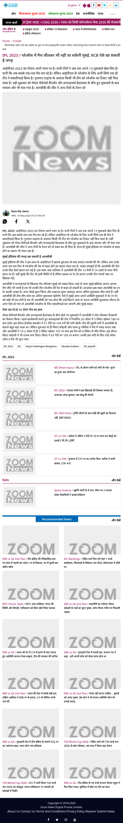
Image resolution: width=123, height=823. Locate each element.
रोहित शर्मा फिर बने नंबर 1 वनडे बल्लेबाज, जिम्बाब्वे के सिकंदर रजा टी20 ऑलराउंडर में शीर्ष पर (92, 563)
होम (14, 13)
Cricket (17, 41)
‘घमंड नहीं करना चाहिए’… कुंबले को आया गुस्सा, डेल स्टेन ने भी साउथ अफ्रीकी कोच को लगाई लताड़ (91, 697)
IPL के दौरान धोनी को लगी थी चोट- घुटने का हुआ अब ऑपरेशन (84, 370)
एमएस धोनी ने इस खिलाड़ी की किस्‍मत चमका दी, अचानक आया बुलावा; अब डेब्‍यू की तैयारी (83, 393)
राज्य (100, 13)
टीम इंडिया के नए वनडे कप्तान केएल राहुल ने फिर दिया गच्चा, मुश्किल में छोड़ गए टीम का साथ (92, 785)
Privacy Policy (75, 811)
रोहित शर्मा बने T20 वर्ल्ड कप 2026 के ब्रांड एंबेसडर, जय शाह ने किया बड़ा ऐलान (91, 744)
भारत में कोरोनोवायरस (84, 29)
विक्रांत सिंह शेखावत (20, 211)
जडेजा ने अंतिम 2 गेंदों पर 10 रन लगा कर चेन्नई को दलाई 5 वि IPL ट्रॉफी (85, 438)
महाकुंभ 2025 (30, 29)
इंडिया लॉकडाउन (31, 33)
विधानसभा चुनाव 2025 (32, 13)
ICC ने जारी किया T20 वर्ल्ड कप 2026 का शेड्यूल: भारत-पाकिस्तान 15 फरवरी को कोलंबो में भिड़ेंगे (29, 787)
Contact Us (28, 811)
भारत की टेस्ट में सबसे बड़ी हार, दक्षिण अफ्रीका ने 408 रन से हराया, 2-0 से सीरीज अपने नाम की (29, 697)
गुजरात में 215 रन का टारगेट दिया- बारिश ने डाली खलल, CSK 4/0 (84, 461)
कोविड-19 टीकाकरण (55, 29)
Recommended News (57, 519)
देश (78, 13)
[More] (113, 13)
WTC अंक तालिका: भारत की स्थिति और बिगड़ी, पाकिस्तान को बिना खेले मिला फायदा (28, 606)
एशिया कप (108, 29)
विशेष (5, 480)
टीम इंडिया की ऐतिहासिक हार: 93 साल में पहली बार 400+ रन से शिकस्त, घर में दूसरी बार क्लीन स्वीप (30, 563)
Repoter (91, 811)
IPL (19, 346)
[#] (4, 221)
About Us (13, 811)
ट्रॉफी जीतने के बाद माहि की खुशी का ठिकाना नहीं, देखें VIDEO (85, 415)
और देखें (116, 356)
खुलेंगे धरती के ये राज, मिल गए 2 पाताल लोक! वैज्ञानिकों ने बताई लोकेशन (83, 493)
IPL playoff (89, 346)
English (73, 5)
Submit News (106, 811)
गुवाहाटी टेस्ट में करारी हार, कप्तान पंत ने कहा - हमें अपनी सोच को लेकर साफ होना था (90, 654)
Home (6, 41)
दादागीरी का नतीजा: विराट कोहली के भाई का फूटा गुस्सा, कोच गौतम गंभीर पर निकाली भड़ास (92, 608)
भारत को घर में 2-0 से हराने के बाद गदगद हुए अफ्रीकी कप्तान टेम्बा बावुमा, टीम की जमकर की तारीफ (30, 654)
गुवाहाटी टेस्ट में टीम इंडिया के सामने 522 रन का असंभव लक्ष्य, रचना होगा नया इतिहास (30, 744)
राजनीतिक (89, 13)
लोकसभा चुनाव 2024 (60, 13)
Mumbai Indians (70, 346)
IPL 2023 (8, 346)
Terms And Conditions (51, 811)
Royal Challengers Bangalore (41, 346)
